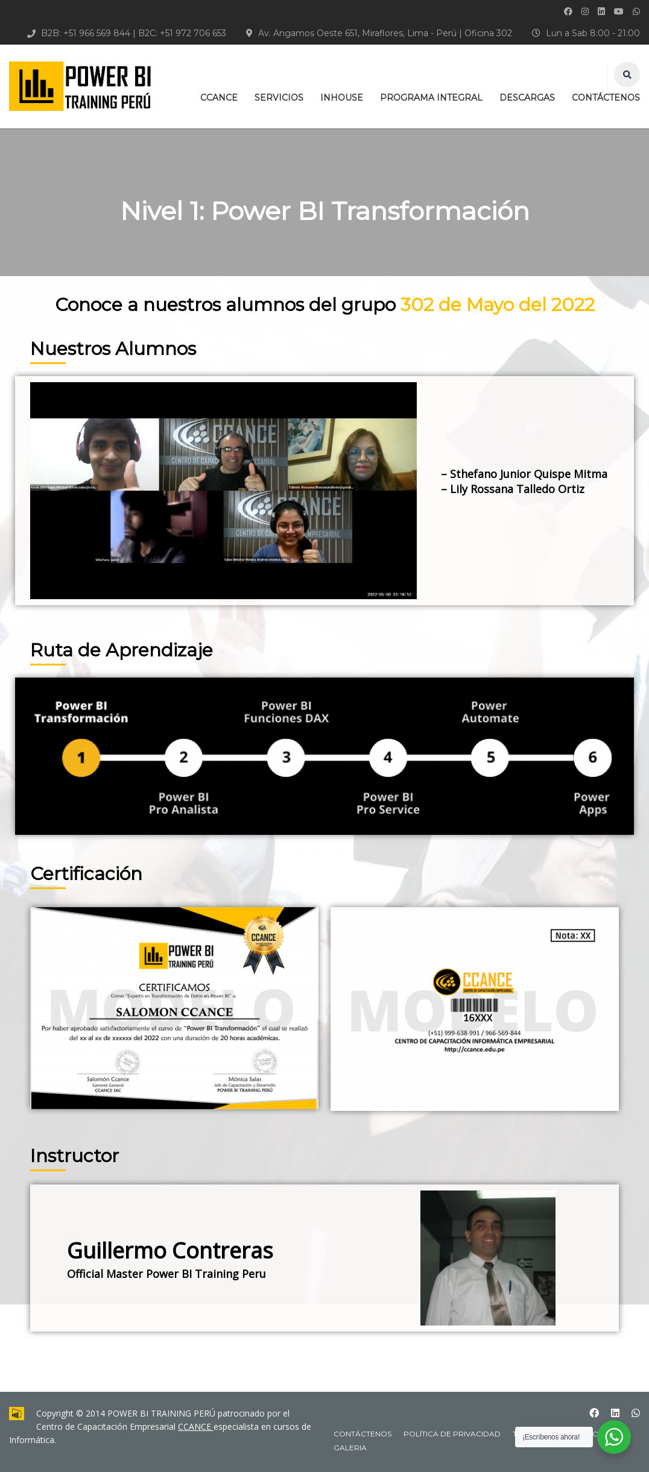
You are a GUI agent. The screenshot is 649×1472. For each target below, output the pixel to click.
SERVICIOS (279, 97)
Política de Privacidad (452, 1433)
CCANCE (219, 97)
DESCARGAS (527, 97)
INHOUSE (341, 97)
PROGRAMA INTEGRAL (431, 97)
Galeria (350, 1447)
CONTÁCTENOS (606, 97)
